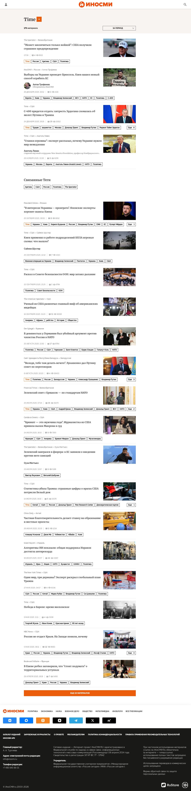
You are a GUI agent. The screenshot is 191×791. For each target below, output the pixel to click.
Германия (40, 329)
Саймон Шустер (44, 233)
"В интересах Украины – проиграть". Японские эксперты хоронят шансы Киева (60, 209)
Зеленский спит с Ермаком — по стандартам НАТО (56, 392)
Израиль (40, 543)
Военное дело (72, 711)
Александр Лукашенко (88, 379)
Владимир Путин (88, 128)
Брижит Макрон (62, 439)
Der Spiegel (29, 329)
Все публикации (134, 711)
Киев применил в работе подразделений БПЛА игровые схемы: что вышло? (59, 239)
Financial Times (30, 388)
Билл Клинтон (72, 350)
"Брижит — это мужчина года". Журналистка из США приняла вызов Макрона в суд (57, 424)
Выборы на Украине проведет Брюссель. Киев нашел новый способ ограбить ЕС (61, 76)
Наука (59, 711)
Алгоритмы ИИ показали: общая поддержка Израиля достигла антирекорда (57, 549)
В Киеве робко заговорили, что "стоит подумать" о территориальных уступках (55, 668)
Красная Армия (62, 623)
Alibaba (71, 535)
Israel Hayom (29, 543)
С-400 (110, 98)
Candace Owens (31, 417)
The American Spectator (34, 299)
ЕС (91, 98)
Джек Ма (47, 535)
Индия (46, 564)
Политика (64, 61)
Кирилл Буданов (58, 224)
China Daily (29, 513)
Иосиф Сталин (100, 653)
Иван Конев (47, 623)
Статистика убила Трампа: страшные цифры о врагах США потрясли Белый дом (61, 490)
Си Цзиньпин (89, 594)
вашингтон (46, 128)
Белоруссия (66, 358)
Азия (80, 535)
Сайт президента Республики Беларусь (41, 358)
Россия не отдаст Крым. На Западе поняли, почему (55, 636)
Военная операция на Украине (38, 261)
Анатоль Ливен (43, 136)
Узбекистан (60, 535)
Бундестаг (65, 564)
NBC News (28, 632)
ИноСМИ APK (9, 738)
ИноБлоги (117, 711)
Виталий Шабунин (51, 475)
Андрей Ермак (64, 409)
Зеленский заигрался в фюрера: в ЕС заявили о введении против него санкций (59, 453)
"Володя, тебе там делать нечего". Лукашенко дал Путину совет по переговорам (60, 364)
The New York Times (32, 572)
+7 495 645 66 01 (11, 768)
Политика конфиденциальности (105, 735)
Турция (35, 128)
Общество (72, 320)
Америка (29, 320)
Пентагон (81, 261)
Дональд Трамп (71, 128)
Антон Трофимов (49, 70)
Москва (58, 128)
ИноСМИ (28, 70)
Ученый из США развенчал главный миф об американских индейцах (61, 305)
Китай (35, 505)
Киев (37, 98)
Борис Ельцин (87, 350)
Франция (29, 439)
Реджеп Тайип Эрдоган (110, 128)
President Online (31, 203)
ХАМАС (76, 564)
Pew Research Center (84, 505)
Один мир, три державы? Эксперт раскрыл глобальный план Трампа (62, 579)
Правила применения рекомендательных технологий (152, 735)
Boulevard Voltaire (31, 661)
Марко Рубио (56, 594)
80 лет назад (77, 623)
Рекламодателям (75, 735)
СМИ (98, 224)
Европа (28, 98)
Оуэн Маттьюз (61, 447)
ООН (60, 291)
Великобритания (45, 40)
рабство (49, 320)
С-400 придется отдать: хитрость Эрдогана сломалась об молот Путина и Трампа (59, 113)
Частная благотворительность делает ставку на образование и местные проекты (62, 520)
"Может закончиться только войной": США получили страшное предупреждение (57, 46)
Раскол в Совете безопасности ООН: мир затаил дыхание (60, 274)
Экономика (47, 711)
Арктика (45, 61)
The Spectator (30, 40)
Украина (46, 98)
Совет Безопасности (46, 291)
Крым (27, 653)
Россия (36, 61)
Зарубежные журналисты (37, 735)
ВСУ (77, 98)
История (60, 320)
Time (30, 19)
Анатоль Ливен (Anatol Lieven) (68, 164)
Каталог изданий (11, 735)
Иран (38, 564)
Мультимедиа (95, 439)
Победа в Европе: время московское (46, 606)
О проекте (59, 735)
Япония (43, 203)
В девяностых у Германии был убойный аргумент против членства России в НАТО (60, 335)
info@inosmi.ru (10, 759)
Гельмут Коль (103, 350)
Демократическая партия (107, 505)
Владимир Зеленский (62, 98)
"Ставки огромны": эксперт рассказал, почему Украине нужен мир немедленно (63, 142)
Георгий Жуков (31, 623)
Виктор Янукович (32, 475)
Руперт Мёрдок (116, 224)
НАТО (84, 98)
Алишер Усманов (32, 535)
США (55, 61)
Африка (39, 320)
